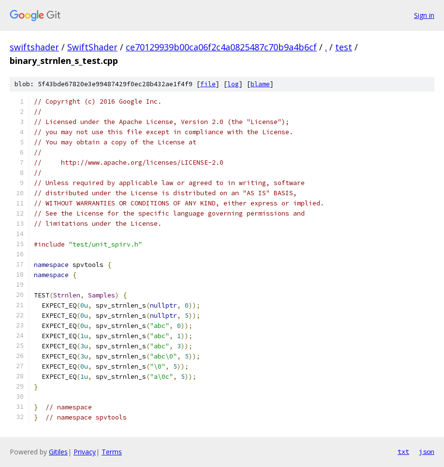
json (426, 451)
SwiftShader (92, 47)
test (343, 47)
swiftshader (34, 47)
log (233, 84)
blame (260, 84)
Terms (112, 451)
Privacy (85, 451)
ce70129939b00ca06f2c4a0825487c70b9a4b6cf (221, 47)
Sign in (424, 15)
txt (403, 451)
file (208, 84)
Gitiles (58, 451)
